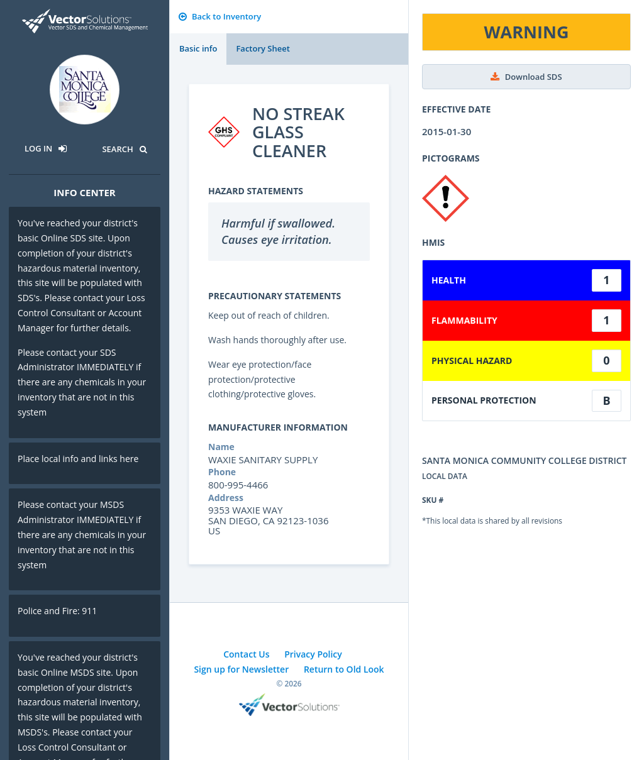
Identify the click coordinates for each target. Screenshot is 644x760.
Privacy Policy (313, 654)
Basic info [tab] (198, 48)
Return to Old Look (344, 669)
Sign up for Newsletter (241, 669)
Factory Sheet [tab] (262, 48)
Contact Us (246, 654)
